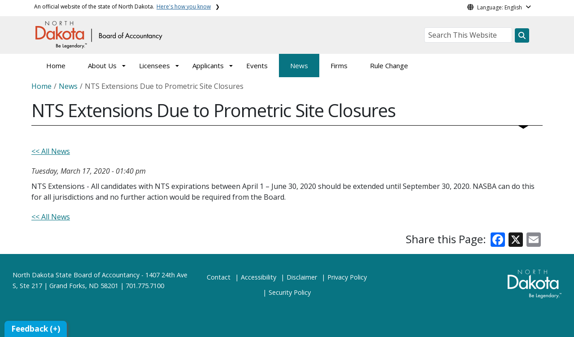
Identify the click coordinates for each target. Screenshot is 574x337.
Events (257, 65)
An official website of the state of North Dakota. (122, 6)
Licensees (154, 65)
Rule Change (389, 65)
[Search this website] (522, 35)
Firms (339, 65)
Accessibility (258, 277)
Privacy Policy (347, 277)
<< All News (50, 151)
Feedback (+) (35, 329)
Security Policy (290, 292)
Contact (218, 277)
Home (55, 65)
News (299, 65)
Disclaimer (302, 277)
